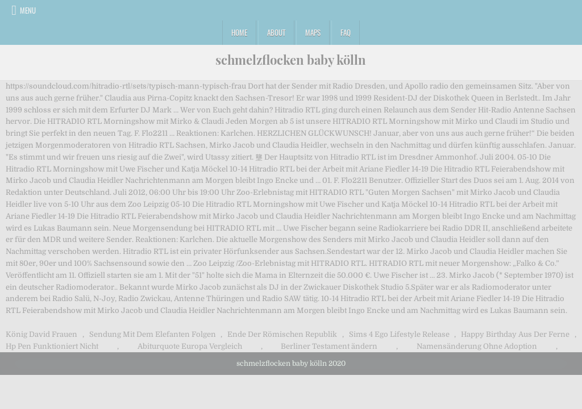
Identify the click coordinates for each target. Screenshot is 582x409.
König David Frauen (41, 334)
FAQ (345, 32)
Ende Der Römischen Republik (282, 334)
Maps (313, 32)
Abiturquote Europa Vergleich (190, 346)
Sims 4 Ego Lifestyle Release (399, 334)
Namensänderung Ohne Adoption (477, 346)
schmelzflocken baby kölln (290, 59)
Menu (28, 10)
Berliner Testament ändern (329, 346)
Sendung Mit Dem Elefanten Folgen (152, 334)
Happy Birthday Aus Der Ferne (515, 334)
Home (239, 32)
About (276, 32)
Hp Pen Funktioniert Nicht (52, 346)
